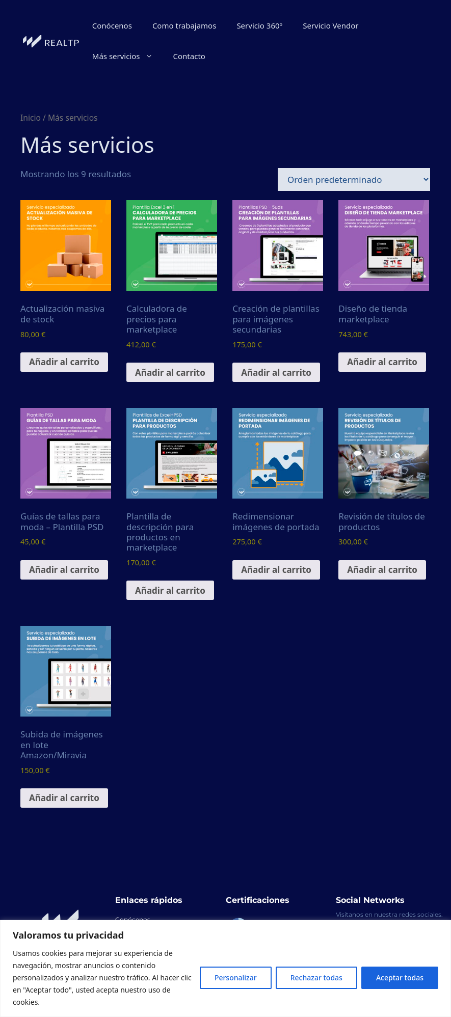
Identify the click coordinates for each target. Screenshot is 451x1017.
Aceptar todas (399, 977)
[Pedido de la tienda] (354, 179)
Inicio (30, 117)
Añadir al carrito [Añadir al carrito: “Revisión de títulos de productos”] (382, 569)
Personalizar (236, 977)
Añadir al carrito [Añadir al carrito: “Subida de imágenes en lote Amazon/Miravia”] (64, 798)
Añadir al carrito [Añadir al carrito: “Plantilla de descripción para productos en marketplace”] (170, 590)
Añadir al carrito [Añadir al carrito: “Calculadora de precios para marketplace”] (170, 372)
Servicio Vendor (330, 25)
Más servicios (127, 56)
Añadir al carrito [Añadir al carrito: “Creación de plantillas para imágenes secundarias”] (276, 372)
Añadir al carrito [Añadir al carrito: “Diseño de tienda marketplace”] (382, 362)
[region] (225, 968)
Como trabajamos (184, 25)
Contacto (189, 56)
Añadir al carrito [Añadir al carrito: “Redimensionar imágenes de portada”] (276, 569)
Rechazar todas (316, 977)
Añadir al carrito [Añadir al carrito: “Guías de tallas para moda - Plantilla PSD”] (64, 569)
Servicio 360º (259, 25)
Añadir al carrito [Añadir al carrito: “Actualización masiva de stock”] (64, 362)
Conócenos (112, 25)
